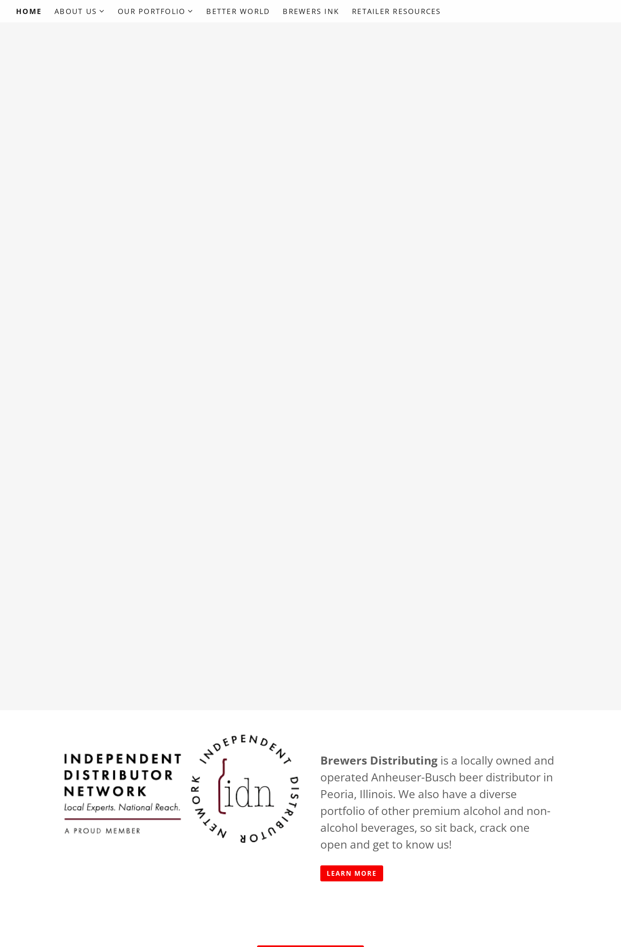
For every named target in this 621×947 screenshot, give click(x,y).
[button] (79, 11)
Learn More (352, 873)
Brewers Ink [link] (311, 11)
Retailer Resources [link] (396, 11)
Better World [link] (238, 11)
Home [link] (29, 11)
